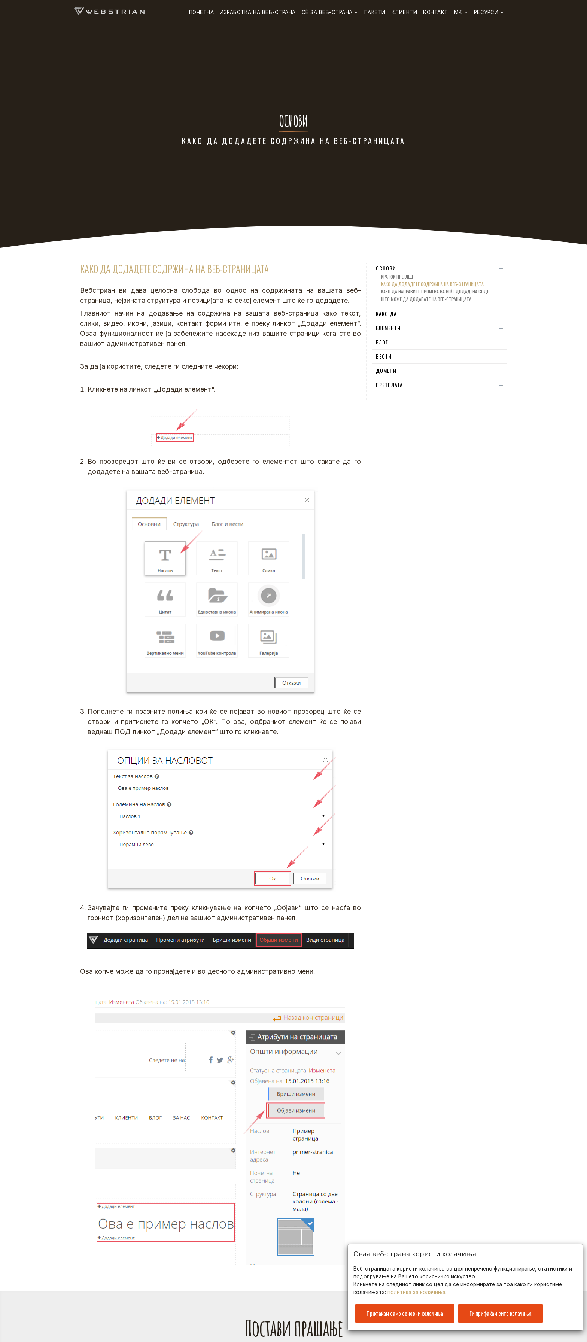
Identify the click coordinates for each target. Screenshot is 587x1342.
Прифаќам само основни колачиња (405, 1311)
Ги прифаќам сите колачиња (500, 1311)
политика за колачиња (416, 1290)
